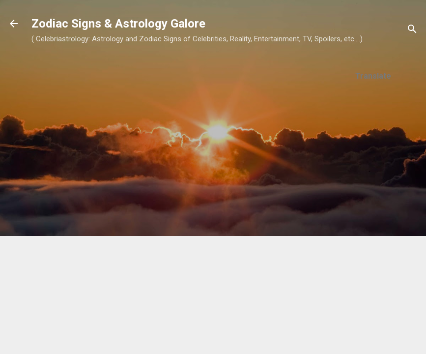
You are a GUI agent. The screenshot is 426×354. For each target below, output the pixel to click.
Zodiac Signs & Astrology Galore (118, 23)
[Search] (412, 31)
